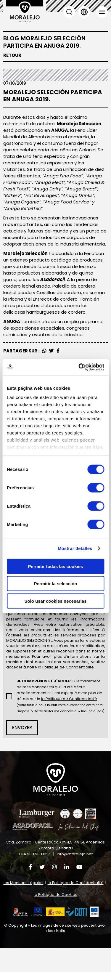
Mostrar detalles (75, 548)
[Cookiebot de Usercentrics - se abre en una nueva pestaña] (79, 367)
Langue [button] (84, 12)
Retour (12, 55)
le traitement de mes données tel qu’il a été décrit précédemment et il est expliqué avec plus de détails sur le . (59, 716)
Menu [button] (102, 12)
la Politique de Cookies (55, 918)
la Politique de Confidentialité (76, 906)
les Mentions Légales (24, 906)
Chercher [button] (69, 12)
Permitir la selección (55, 583)
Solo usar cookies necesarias (55, 600)
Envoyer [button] (22, 751)
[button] (50, 935)
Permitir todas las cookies (55, 566)
